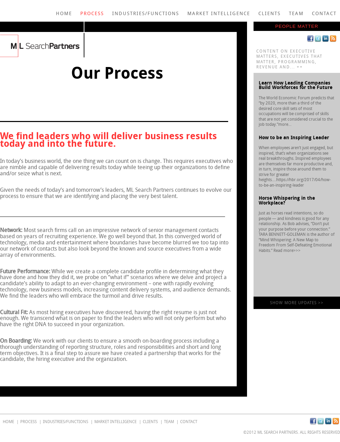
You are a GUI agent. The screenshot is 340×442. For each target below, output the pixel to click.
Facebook (310, 38)
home (64, 13)
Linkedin (325, 38)
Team (296, 13)
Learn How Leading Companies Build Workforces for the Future (295, 85)
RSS (333, 38)
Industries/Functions (145, 13)
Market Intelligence (218, 13)
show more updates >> (297, 302)
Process (92, 13)
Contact (324, 13)
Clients (269, 13)
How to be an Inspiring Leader (294, 138)
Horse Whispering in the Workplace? (287, 200)
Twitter (318, 38)
